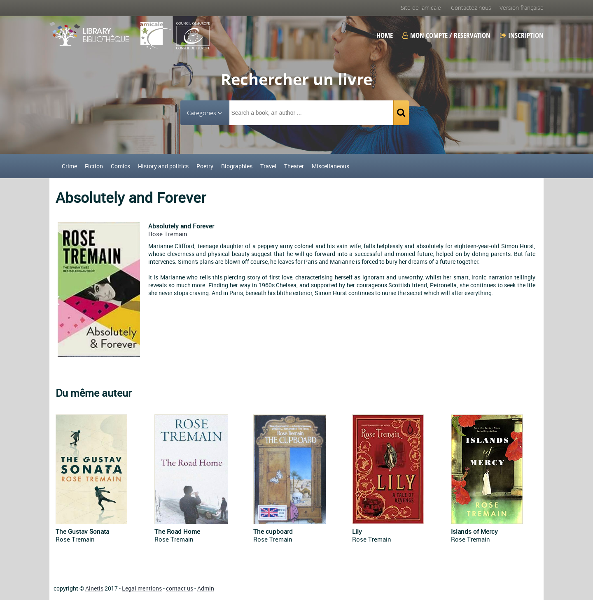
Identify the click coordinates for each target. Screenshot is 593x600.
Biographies (236, 166)
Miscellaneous (330, 166)
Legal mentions (142, 588)
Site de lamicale (421, 8)
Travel (268, 166)
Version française (522, 8)
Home (384, 35)
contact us (179, 588)
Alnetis (94, 588)
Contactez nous (471, 8)
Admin (205, 588)
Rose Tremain (167, 234)
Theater (294, 166)
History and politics (163, 166)
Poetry (204, 166)
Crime (69, 166)
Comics (120, 166)
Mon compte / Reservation (446, 35)
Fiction (94, 166)
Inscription (522, 35)
